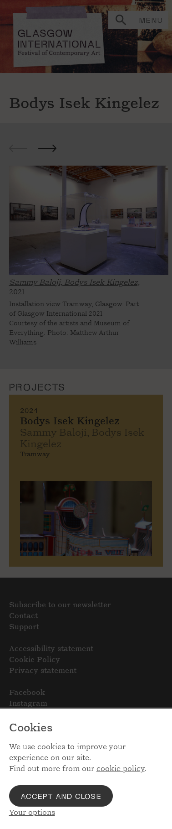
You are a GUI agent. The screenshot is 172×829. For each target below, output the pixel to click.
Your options (32, 812)
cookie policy (120, 768)
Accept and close (60, 796)
